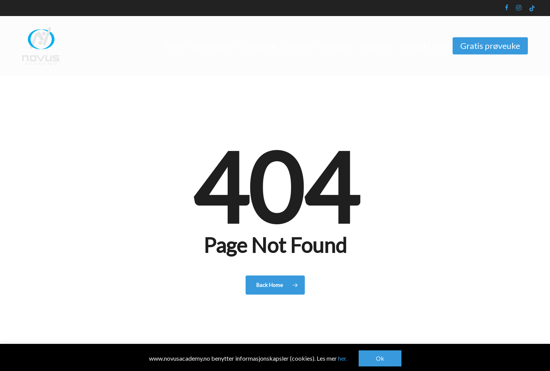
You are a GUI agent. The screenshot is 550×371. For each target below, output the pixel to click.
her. (342, 358)
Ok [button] (380, 358)
